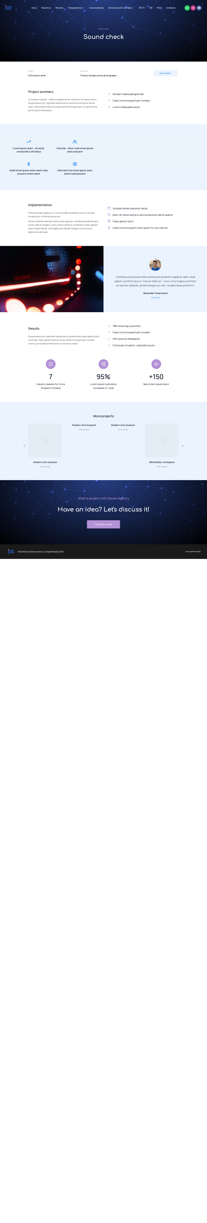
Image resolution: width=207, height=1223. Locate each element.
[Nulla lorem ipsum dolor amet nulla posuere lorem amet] (28, 164)
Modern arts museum (45, 462)
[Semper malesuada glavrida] (143, 94)
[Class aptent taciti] (109, 221)
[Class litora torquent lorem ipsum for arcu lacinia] (109, 227)
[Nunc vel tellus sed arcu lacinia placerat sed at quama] (109, 214)
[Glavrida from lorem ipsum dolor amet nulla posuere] (75, 164)
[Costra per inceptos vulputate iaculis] (143, 345)
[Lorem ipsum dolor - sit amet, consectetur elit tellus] (28, 142)
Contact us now (103, 524)
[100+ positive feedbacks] (143, 339)
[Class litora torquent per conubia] (143, 101)
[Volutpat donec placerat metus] (109, 208)
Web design (103, 28)
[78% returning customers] (143, 326)
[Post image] (45, 440)
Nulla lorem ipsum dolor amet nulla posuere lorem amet (29, 172)
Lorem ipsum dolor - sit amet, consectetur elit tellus (29, 150)
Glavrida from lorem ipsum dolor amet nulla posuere (75, 172)
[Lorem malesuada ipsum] (143, 107)
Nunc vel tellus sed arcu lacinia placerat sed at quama (143, 214)
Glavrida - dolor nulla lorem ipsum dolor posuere (74, 150)
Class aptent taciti (123, 221)
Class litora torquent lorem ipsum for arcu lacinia (140, 227)
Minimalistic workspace (162, 462)
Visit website (165, 73)
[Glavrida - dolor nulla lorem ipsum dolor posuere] (75, 142)
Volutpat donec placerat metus (130, 208)
